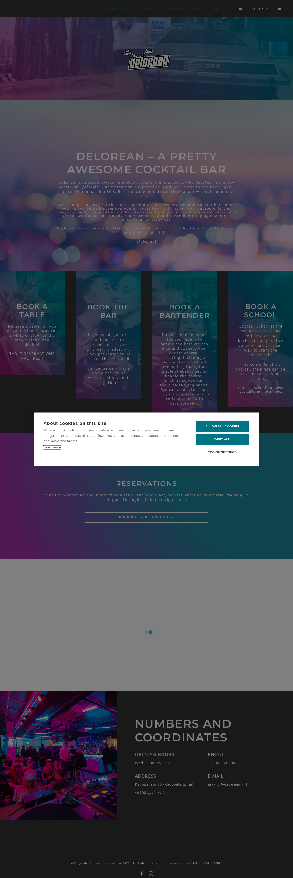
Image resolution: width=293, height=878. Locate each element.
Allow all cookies (222, 426)
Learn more (52, 447)
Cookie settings (222, 452)
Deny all (222, 439)
